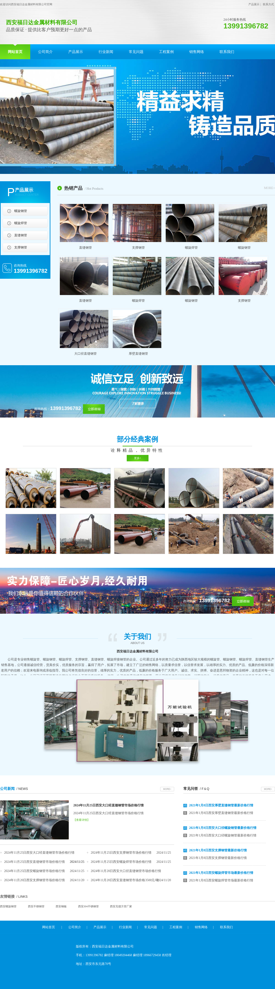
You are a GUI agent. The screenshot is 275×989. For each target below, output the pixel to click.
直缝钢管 (20, 235)
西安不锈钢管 (36, 906)
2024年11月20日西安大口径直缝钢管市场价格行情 (126, 871)
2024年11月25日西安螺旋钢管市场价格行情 (34, 871)
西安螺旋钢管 (8, 906)
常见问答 (196, 789)
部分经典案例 (137, 439)
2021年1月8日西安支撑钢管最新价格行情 (218, 851)
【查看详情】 (81, 820)
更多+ (137, 458)
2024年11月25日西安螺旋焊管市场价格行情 (121, 862)
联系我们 (227, 52)
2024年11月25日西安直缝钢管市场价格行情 (34, 862)
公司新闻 (14, 789)
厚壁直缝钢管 (138, 353)
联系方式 (268, 4)
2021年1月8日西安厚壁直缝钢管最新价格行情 (221, 806)
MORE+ (269, 188)
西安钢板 (61, 906)
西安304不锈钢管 (88, 906)
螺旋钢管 (20, 211)
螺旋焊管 (20, 223)
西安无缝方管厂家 (121, 906)
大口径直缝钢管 (85, 353)
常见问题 (136, 52)
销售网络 (196, 52)
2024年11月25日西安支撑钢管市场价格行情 (121, 852)
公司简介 (45, 52)
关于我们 (137, 639)
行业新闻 (106, 52)
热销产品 (83, 188)
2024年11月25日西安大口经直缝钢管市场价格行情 (108, 805)
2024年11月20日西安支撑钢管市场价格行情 (34, 880)
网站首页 (15, 52)
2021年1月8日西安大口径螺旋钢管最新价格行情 (222, 829)
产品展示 (253, 4)
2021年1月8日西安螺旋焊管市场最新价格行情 (221, 874)
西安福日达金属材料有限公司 (137, 651)
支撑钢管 (20, 247)
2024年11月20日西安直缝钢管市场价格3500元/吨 (125, 880)
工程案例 (166, 52)
